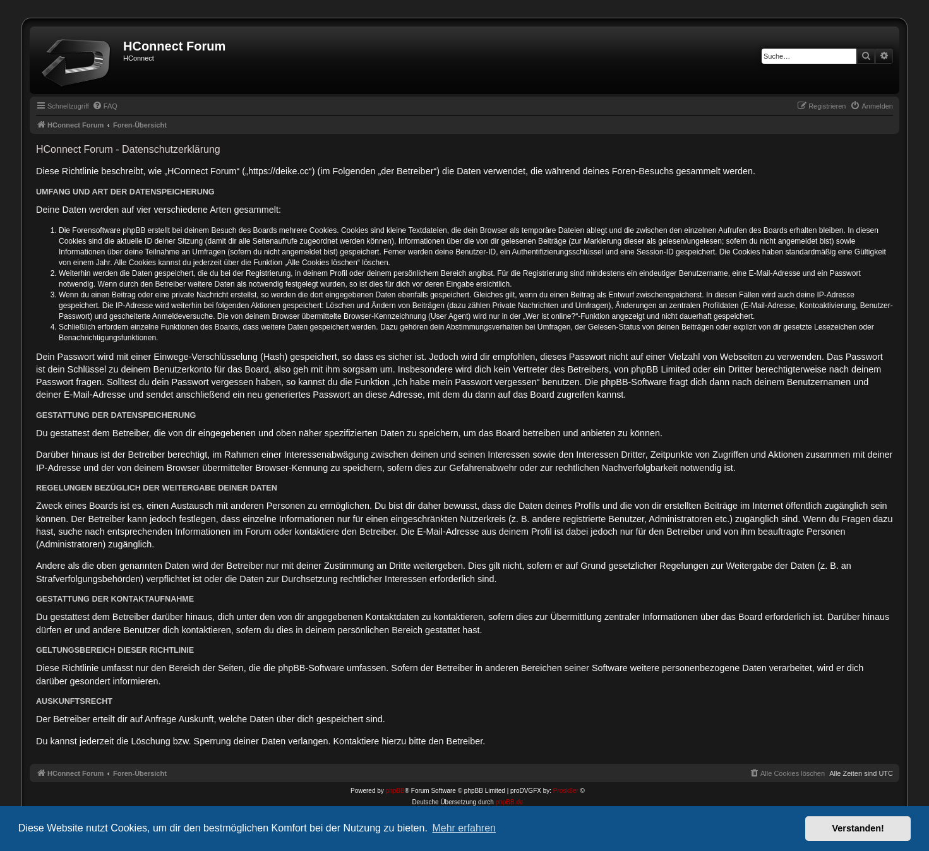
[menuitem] (104, 106)
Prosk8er (565, 790)
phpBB (395, 790)
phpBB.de (510, 802)
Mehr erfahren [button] (464, 828)
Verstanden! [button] (858, 828)
